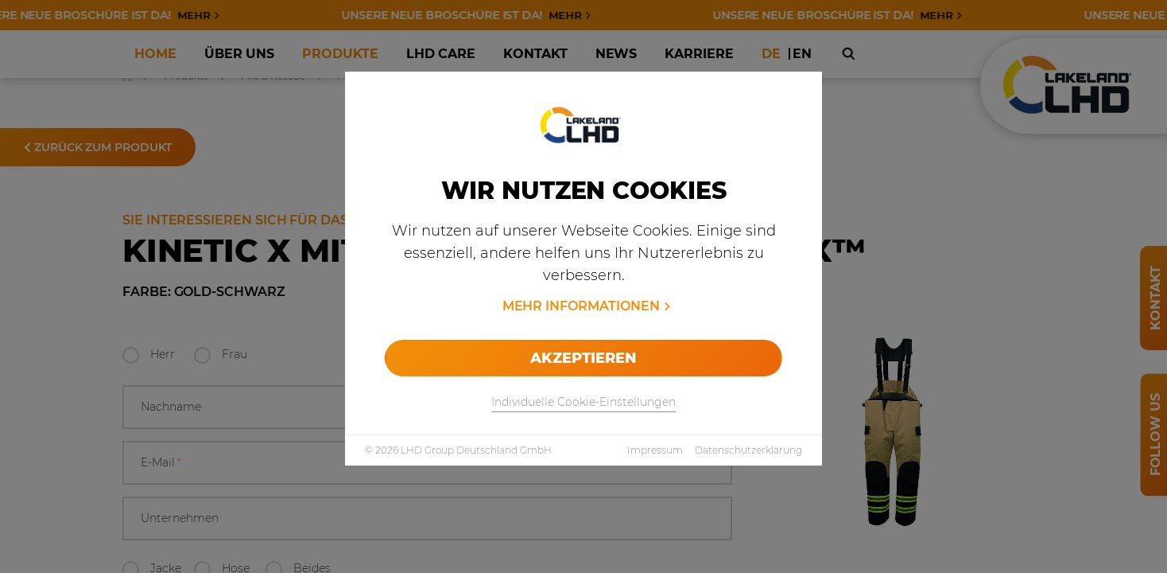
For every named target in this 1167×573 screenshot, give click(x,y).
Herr (162, 354)
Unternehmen (180, 518)
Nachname (171, 407)
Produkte (186, 76)
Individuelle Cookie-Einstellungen (583, 402)
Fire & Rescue (273, 76)
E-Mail (161, 462)
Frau (234, 354)
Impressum (655, 450)
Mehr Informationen (581, 306)
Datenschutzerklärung (748, 450)
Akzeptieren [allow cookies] (583, 358)
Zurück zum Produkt (98, 147)
